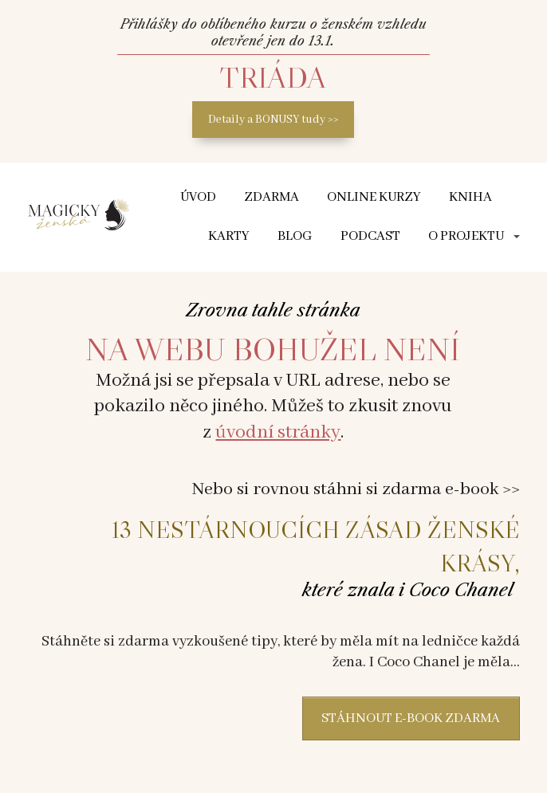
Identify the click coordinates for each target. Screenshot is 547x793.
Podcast (370, 236)
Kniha (470, 197)
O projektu (466, 236)
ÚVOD (198, 197)
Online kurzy (374, 197)
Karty (229, 236)
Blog (295, 236)
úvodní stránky (277, 432)
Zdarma (271, 197)
